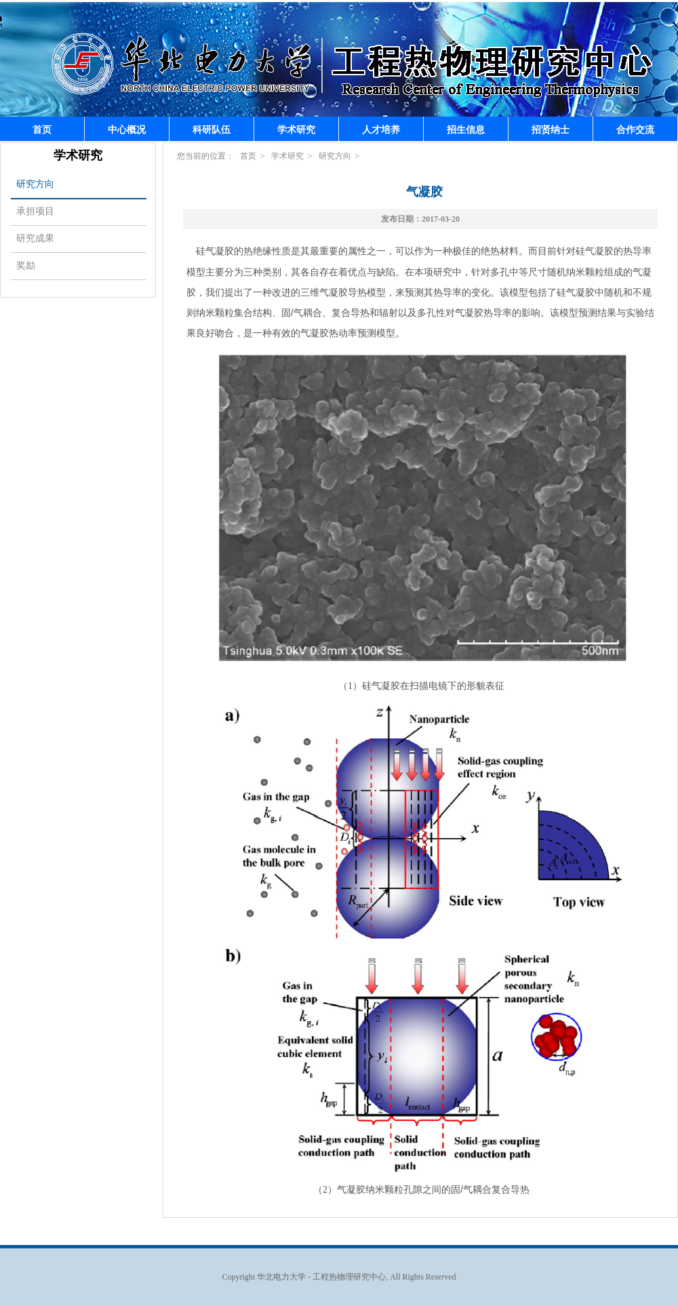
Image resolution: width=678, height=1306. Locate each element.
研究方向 (35, 184)
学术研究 (296, 129)
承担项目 (35, 211)
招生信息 (466, 129)
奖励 (25, 265)
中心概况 (127, 129)
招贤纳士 (551, 129)
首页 (42, 129)
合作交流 (635, 129)
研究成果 (35, 238)
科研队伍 (212, 129)
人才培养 (381, 129)
